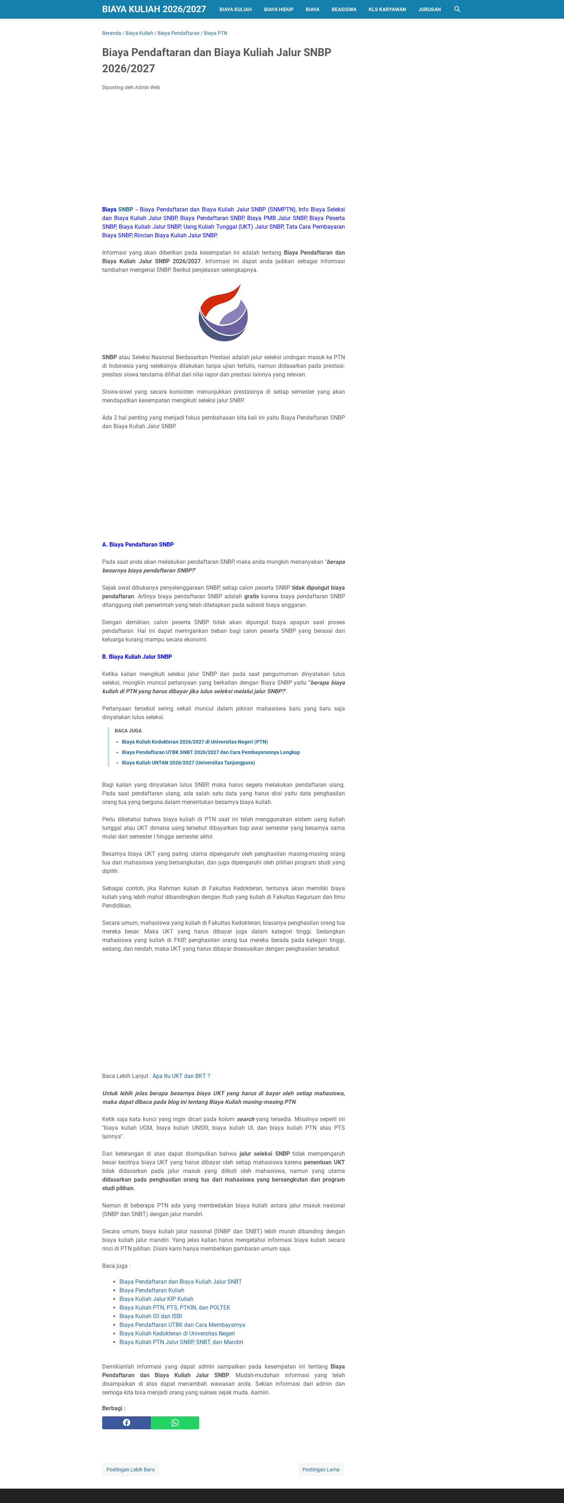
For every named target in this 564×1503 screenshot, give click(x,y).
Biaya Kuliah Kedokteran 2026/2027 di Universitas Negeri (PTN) (195, 742)
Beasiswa (344, 9)
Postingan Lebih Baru (130, 1469)
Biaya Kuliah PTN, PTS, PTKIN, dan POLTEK (174, 1307)
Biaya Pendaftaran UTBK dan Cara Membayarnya (182, 1324)
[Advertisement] (223, 150)
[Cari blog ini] (457, 9)
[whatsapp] (175, 1422)
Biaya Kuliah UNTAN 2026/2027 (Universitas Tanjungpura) (188, 763)
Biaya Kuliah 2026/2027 (154, 9)
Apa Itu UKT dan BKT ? (181, 1076)
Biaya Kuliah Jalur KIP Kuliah (156, 1299)
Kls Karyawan (387, 9)
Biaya (312, 9)
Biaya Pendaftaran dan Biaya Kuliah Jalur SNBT (180, 1281)
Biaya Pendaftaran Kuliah (152, 1290)
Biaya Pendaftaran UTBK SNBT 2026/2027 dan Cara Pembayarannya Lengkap (211, 752)
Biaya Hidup (279, 9)
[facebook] (126, 1422)
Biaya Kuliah (235, 9)
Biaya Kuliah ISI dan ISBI (150, 1316)
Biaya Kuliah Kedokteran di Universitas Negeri (177, 1333)
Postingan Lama (321, 1469)
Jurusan (429, 9)
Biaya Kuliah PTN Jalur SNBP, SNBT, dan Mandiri (181, 1342)
